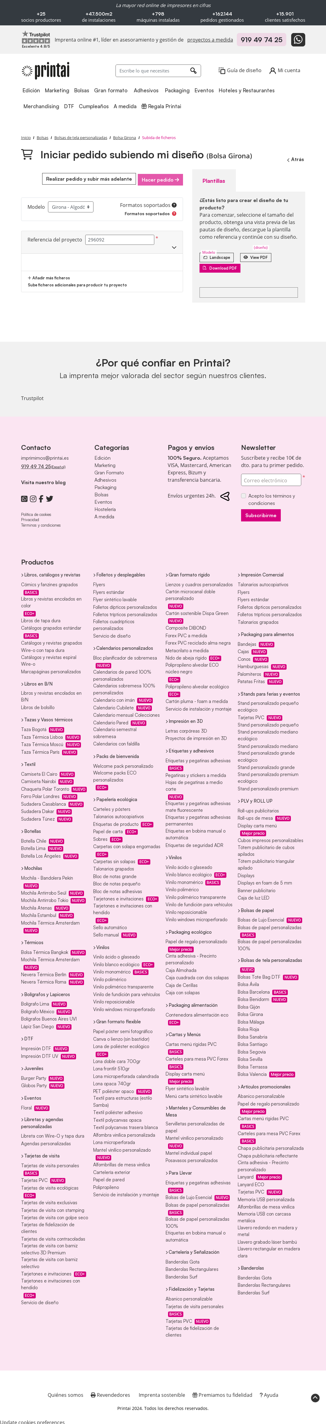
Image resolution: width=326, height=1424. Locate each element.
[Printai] (45, 70)
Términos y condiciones (41, 523)
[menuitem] (31, 90)
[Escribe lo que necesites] (158, 70)
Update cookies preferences (32, 1420)
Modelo (36, 205)
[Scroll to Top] (315, 1397)
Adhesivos (105, 477)
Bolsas (101, 492)
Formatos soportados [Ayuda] (148, 203)
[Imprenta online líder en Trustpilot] (36, 36)
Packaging (105, 485)
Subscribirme (261, 513)
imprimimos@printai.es (45, 455)
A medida (104, 514)
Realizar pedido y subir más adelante (86, 179)
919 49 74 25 (261, 39)
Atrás (293, 159)
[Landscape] (220, 254)
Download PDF (223, 265)
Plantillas (211, 178)
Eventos (103, 499)
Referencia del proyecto (54, 238)
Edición (102, 455)
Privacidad (30, 517)
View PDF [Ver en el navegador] (264, 254)
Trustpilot (32, 396)
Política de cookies (36, 512)
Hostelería (105, 507)
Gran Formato (109, 470)
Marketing (104, 463)
